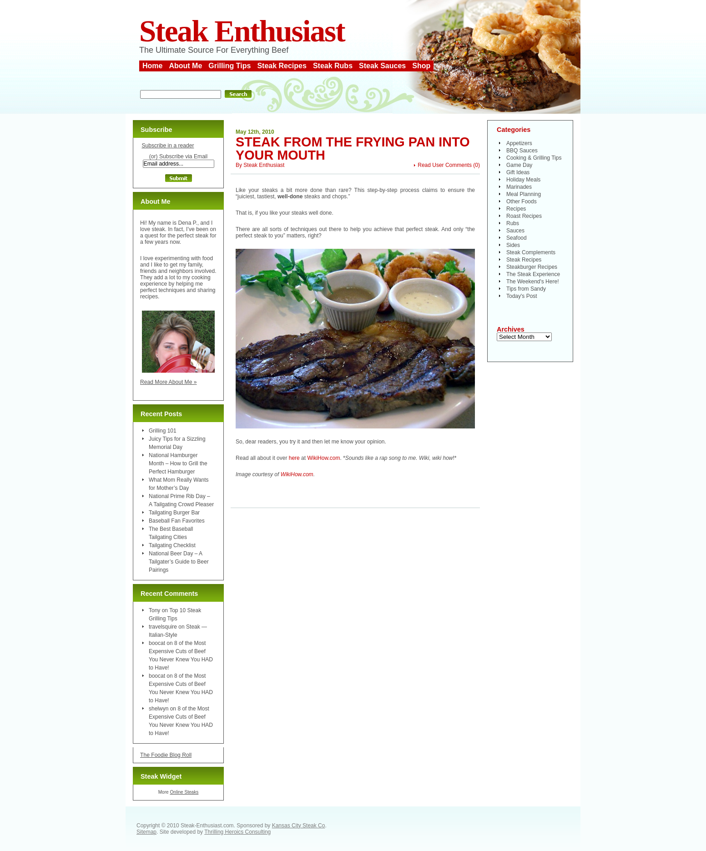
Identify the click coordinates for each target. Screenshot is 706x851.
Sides (513, 245)
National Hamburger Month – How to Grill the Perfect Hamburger (178, 463)
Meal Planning (523, 194)
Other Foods (521, 201)
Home (152, 66)
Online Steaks (184, 792)
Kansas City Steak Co (298, 825)
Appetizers (519, 143)
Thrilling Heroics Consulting (237, 832)
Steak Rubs (333, 66)
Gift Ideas (518, 172)
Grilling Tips (229, 66)
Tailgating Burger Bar (174, 512)
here (295, 458)
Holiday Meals (523, 179)
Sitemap (146, 832)
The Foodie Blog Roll (166, 755)
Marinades (519, 187)
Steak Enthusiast (242, 31)
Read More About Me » (168, 382)
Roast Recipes (524, 216)
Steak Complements (530, 252)
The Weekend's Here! (532, 281)
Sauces (515, 230)
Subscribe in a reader (167, 145)
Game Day (519, 165)
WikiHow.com (323, 458)
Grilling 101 (162, 431)
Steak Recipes (282, 66)
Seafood (516, 238)
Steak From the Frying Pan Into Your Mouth (353, 148)
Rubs (512, 223)
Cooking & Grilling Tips (533, 158)
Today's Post (521, 296)
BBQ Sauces (522, 150)
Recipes (516, 209)
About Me (185, 66)
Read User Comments (445, 165)
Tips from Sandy (526, 289)
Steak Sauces (382, 66)
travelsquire (163, 627)
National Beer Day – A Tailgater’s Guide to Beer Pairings (179, 561)
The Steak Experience (533, 274)
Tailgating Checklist (172, 545)
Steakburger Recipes (531, 267)
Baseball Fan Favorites (177, 521)
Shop (421, 66)
